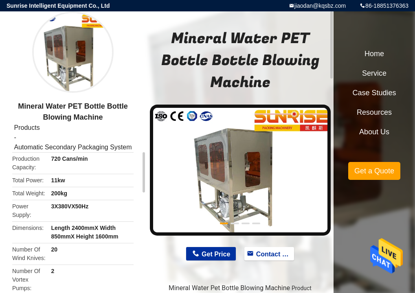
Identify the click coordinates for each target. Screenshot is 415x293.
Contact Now (275, 254)
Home (374, 54)
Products (27, 127)
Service (374, 73)
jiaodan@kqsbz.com (320, 5)
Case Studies (374, 93)
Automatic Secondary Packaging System (73, 147)
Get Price (216, 254)
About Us (374, 132)
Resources (374, 112)
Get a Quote (374, 171)
